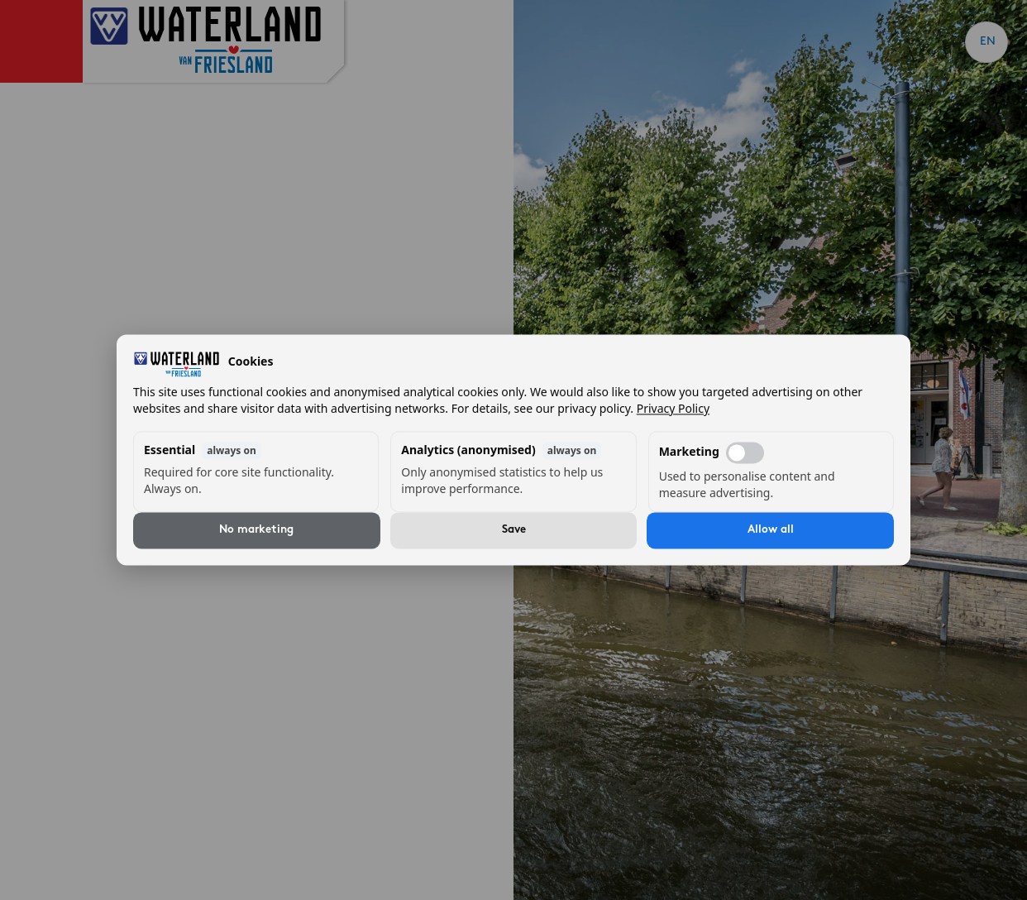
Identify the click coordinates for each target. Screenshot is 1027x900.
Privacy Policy (673, 409)
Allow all (771, 530)
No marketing (256, 530)
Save (514, 530)
